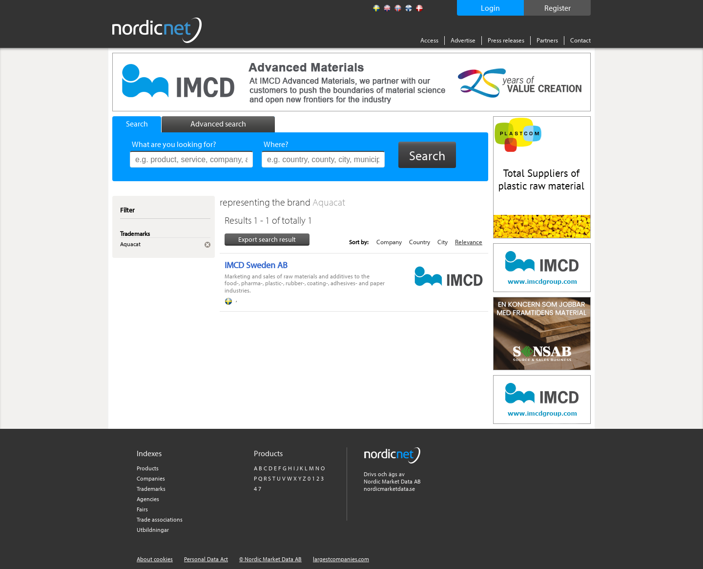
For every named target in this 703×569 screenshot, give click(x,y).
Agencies (148, 499)
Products (148, 468)
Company (389, 242)
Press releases (506, 40)
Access (429, 40)
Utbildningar (153, 529)
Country (419, 242)
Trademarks (151, 488)
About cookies (155, 559)
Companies (151, 478)
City (442, 242)
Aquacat (328, 202)
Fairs (142, 509)
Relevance (468, 242)
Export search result (267, 239)
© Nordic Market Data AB (270, 559)
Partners (547, 40)
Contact (580, 40)
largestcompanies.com (341, 559)
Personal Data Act (206, 559)
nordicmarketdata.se (389, 488)
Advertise (463, 40)
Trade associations (160, 519)
